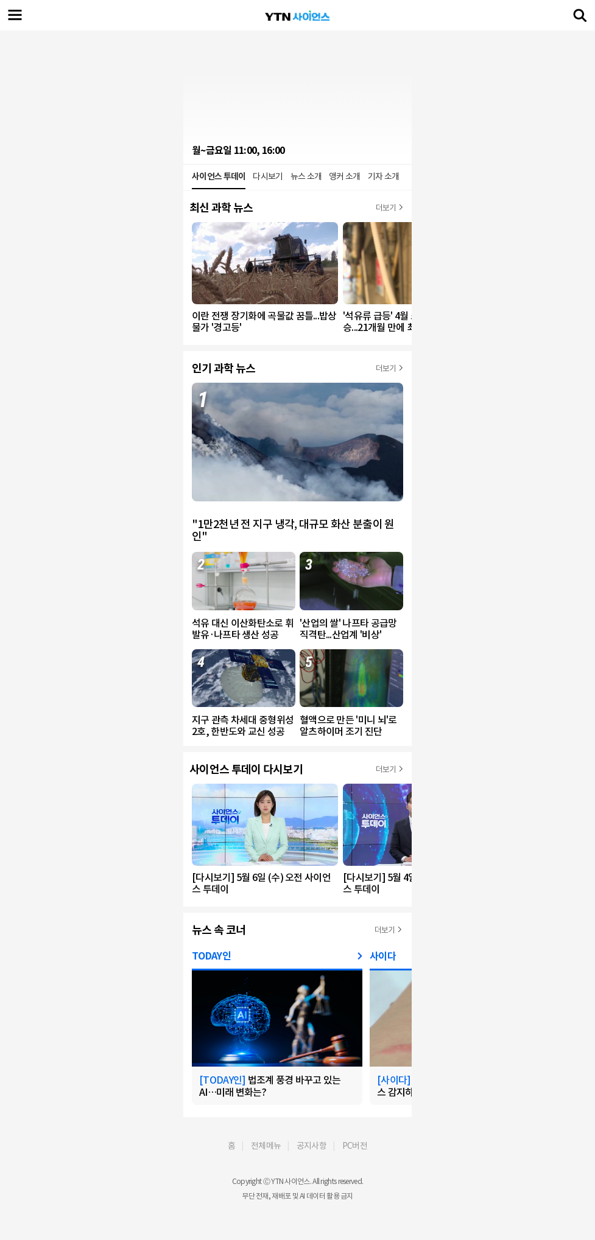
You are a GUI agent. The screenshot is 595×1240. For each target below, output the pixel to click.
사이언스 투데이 (218, 176)
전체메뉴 (266, 1145)
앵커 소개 (345, 176)
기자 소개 (384, 176)
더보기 (386, 208)
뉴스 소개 (306, 176)
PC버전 (354, 1145)
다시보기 (268, 176)
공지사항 (311, 1145)
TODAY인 (211, 956)
